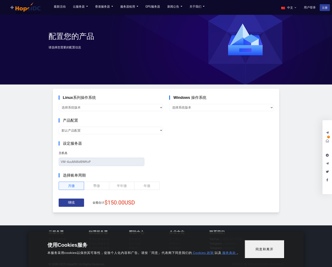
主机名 (63, 153)
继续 (71, 202)
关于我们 (196, 6)
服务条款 (229, 253)
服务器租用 (128, 6)
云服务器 (79, 6)
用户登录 (310, 7)
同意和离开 (265, 249)
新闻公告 (173, 6)
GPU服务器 (152, 6)
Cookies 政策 (203, 253)
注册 (325, 7)
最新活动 (60, 6)
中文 (289, 7)
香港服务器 (103, 6)
